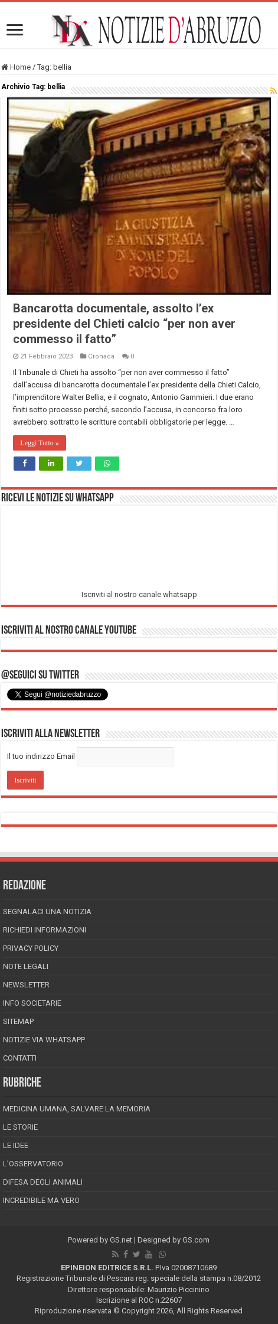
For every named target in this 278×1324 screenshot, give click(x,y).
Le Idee (15, 1145)
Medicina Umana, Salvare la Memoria (77, 1108)
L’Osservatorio (33, 1163)
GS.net (121, 1239)
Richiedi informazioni (44, 929)
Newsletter (26, 984)
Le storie (20, 1127)
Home (16, 67)
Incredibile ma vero (41, 1200)
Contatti (20, 1058)
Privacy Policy (30, 948)
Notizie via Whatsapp (44, 1039)
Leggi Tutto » (39, 443)
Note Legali (25, 966)
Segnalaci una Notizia (47, 911)
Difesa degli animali (43, 1182)
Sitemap (18, 1021)
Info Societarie (32, 1003)
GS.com (196, 1239)
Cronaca (101, 356)
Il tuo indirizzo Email (41, 756)
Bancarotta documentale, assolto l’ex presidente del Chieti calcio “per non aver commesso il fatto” (124, 323)
